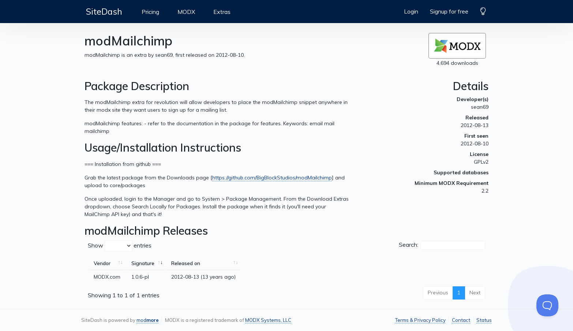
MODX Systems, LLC (268, 320)
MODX (186, 11)
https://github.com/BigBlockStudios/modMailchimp (272, 177)
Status (484, 320)
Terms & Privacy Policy (420, 320)
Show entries (119, 246)
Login (411, 11)
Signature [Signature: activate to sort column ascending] (142, 263)
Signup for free (449, 11)
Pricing (150, 11)
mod (147, 320)
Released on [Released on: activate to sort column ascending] (185, 263)
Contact (461, 320)
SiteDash (104, 11)
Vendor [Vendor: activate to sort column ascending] (102, 263)
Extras (222, 11)
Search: (442, 245)
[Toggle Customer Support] (547, 305)
